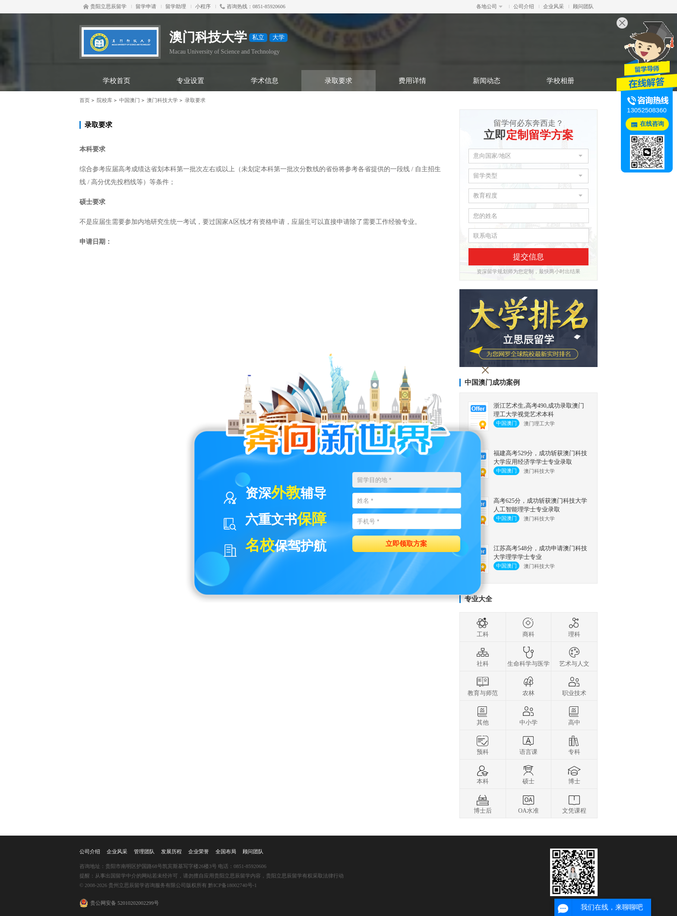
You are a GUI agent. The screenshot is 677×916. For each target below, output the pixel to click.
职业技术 (574, 686)
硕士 (528, 774)
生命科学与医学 (528, 656)
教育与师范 (483, 686)
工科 (482, 627)
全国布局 (225, 852)
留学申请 (146, 6)
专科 (574, 744)
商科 (528, 627)
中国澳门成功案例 (492, 382)
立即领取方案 (406, 543)
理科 (574, 627)
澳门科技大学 (162, 100)
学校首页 (116, 80)
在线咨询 (652, 124)
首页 (84, 100)
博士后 (483, 803)
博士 (574, 774)
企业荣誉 (198, 852)
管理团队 (144, 852)
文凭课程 (574, 803)
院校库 (104, 100)
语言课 (528, 744)
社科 (482, 656)
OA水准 (528, 803)
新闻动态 (486, 80)
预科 (482, 744)
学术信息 (264, 80)
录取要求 (338, 80)
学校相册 (560, 80)
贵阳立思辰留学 (105, 6)
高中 (574, 715)
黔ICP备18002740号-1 (232, 885)
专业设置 (190, 80)
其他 (482, 715)
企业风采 (553, 6)
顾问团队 (583, 6)
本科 (482, 774)
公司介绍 (523, 6)
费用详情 (412, 80)
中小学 (528, 715)
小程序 (203, 6)
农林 (528, 686)
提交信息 (528, 256)
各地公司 (489, 6)
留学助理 (175, 6)
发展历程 (171, 852)
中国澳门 (129, 100)
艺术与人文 (574, 656)
